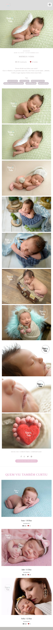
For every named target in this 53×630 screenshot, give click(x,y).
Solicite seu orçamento (26, 461)
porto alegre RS (43, 83)
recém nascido (24, 81)
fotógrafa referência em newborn (13, 83)
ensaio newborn (12, 81)
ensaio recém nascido (38, 81)
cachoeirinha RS (31, 83)
